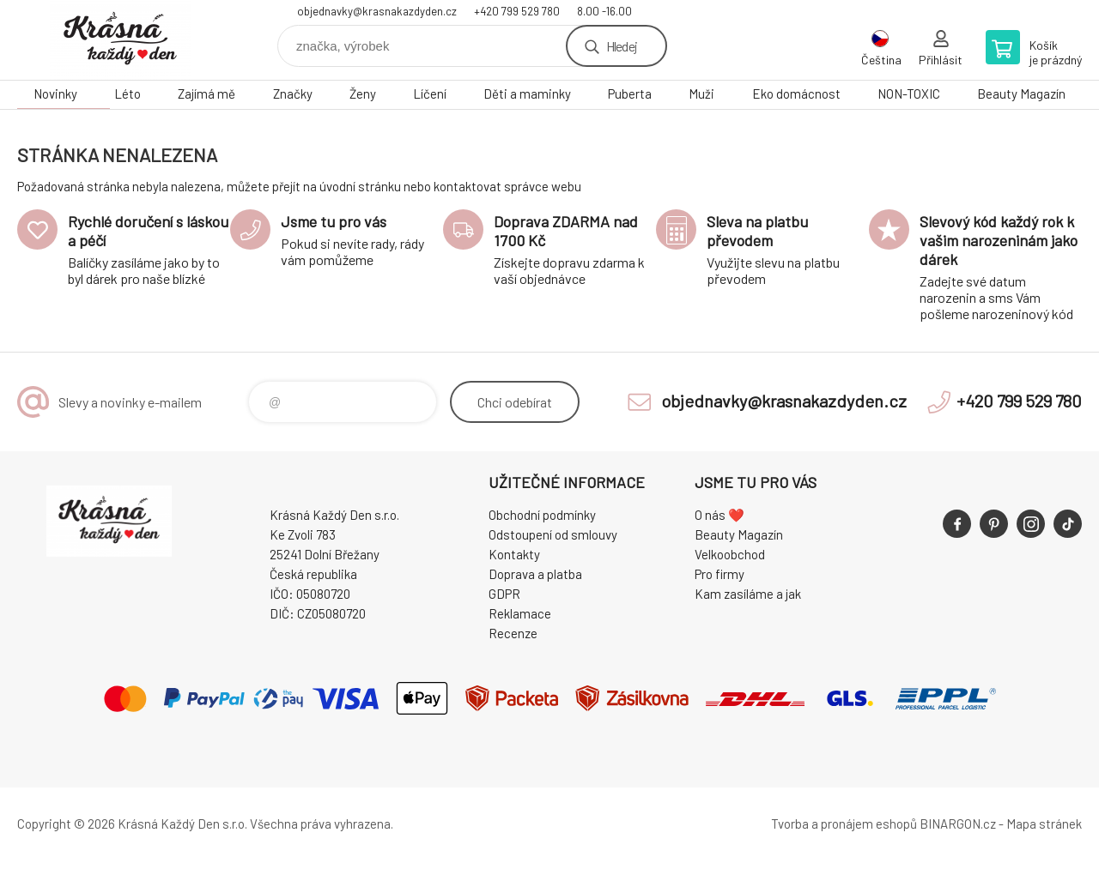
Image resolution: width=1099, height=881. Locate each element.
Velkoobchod (730, 554)
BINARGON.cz (958, 823)
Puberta (630, 93)
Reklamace (520, 613)
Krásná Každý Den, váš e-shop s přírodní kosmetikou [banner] (120, 40)
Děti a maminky (527, 93)
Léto (127, 93)
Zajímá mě (206, 93)
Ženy (362, 93)
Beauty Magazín (1021, 93)
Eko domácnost (796, 93)
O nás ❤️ (719, 514)
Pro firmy (719, 574)
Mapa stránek (1044, 823)
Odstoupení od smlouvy (553, 534)
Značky (293, 93)
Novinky (55, 93)
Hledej (621, 46)
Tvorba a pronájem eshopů (844, 823)
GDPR (504, 593)
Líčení (429, 93)
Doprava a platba (535, 574)
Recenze (513, 633)
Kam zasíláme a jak (748, 593)
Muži (701, 93)
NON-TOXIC (908, 93)
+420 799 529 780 (517, 11)
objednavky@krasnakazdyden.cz (377, 11)
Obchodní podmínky (542, 514)
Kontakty (514, 554)
